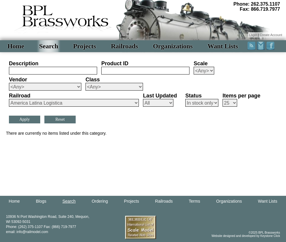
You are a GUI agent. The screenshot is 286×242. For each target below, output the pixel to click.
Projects (84, 46)
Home (15, 46)
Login (253, 35)
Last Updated (160, 96)
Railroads (124, 46)
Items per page (241, 96)
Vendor (18, 80)
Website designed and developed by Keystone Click (246, 236)
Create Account (271, 35)
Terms (194, 201)
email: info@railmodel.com (27, 232)
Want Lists (223, 46)
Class (93, 80)
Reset (60, 119)
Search (48, 46)
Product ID (114, 63)
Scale (201, 63)
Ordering (100, 201)
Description (23, 63)
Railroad (19, 96)
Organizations (172, 46)
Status (193, 96)
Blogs (41, 201)
